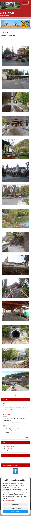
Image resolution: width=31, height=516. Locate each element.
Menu (25, 3)
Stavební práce (10, 446)
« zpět (15, 395)
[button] (3, 23)
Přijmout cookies (15, 511)
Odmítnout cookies (16, 508)
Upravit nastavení (16, 504)
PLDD (7, 450)
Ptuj (4, 404)
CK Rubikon (9, 448)
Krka (4, 425)
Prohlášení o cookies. (9, 500)
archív (26, 437)
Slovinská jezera (8, 414)
